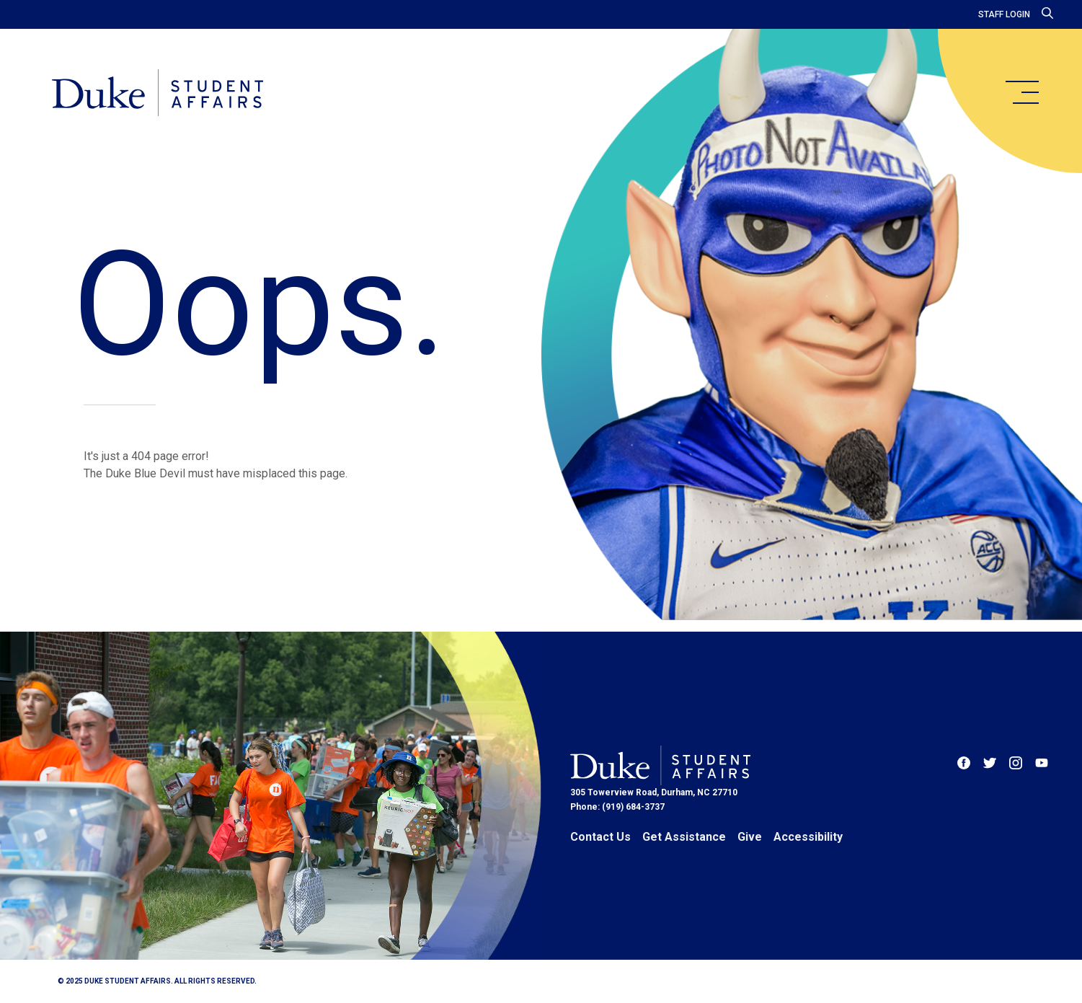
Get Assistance (684, 837)
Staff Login (1004, 14)
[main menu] (1021, 92)
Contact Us (600, 837)
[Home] (157, 93)
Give (749, 837)
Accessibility (808, 837)
